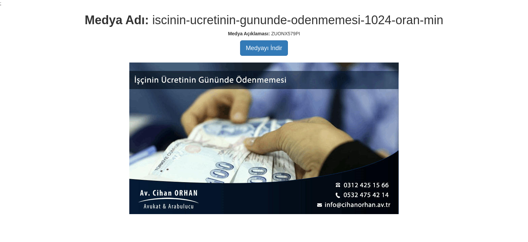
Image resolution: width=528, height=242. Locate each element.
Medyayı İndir (264, 48)
